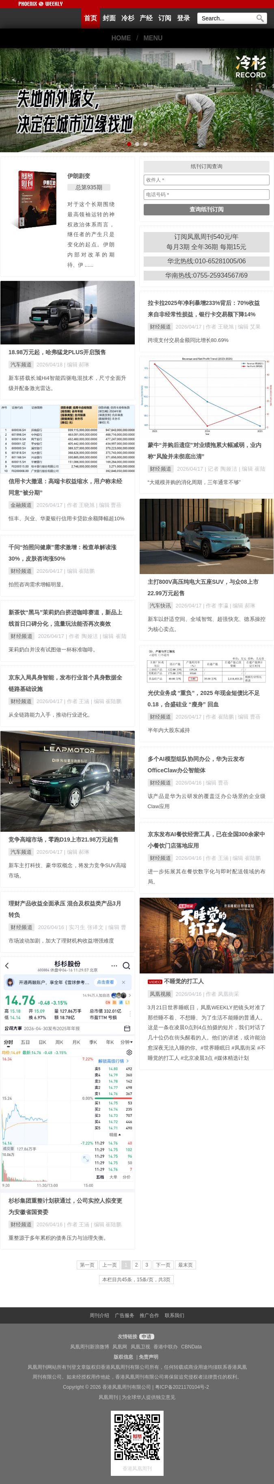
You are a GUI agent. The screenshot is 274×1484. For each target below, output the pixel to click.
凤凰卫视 (140, 1347)
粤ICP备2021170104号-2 (182, 1387)
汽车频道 (21, 365)
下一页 (163, 1265)
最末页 (185, 1265)
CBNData (191, 1347)
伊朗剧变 (78, 176)
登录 (183, 18)
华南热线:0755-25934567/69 (206, 275)
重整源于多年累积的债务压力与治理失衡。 (59, 1238)
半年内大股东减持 (169, 730)
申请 (145, 1336)
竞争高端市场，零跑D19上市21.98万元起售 (64, 839)
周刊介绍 (99, 1315)
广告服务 (124, 1315)
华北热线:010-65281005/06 (206, 261)
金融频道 (21, 505)
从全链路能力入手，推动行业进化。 (51, 715)
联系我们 (174, 1315)
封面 (109, 18)
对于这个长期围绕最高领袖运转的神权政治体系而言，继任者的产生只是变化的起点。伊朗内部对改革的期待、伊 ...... (90, 234)
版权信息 (123, 1357)
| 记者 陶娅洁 (222, 469)
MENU (153, 38)
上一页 (109, 1265)
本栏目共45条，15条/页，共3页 (136, 1279)
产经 (146, 18)
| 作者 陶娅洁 (83, 636)
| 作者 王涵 (77, 701)
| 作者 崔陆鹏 (219, 717)
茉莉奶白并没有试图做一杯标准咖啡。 (53, 650)
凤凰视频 (160, 994)
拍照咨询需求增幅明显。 (38, 584)
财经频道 (160, 327)
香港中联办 (165, 1347)
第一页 (87, 1265)
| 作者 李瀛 (216, 606)
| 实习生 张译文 (86, 927)
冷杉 (127, 18)
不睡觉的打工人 (184, 981)
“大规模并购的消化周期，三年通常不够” (194, 482)
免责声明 (148, 1357)
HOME (121, 38)
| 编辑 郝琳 (76, 365)
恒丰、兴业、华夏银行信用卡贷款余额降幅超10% (67, 518)
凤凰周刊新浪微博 (89, 1347)
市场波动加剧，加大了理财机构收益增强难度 (61, 941)
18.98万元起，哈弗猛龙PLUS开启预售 (57, 352)
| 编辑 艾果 (247, 327)
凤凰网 (119, 1347)
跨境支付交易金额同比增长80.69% (188, 340)
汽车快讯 (160, 606)
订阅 (164, 18)
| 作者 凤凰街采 (221, 994)
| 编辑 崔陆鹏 (79, 571)
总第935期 (89, 187)
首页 (90, 18)
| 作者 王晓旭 (219, 327)
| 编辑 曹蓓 (108, 505)
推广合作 (149, 1315)
